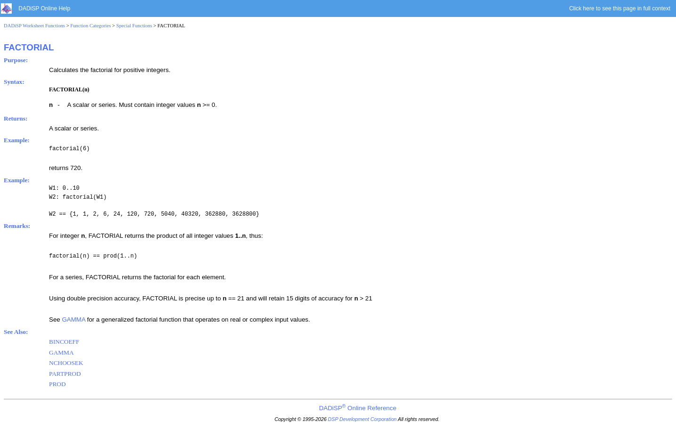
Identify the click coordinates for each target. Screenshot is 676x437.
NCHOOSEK (66, 362)
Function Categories (90, 25)
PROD (57, 384)
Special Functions (134, 25)
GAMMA (73, 319)
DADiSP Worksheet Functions (34, 25)
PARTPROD (65, 373)
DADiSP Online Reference (357, 408)
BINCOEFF (64, 341)
